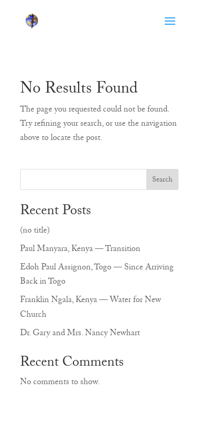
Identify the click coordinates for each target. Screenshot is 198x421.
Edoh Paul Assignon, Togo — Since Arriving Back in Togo (97, 275)
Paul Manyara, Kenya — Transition (80, 250)
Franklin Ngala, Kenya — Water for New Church (90, 308)
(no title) (35, 231)
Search (162, 180)
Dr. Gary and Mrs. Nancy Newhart (80, 334)
